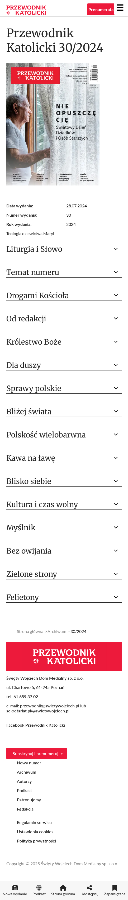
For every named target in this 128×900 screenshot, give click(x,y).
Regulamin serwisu (34, 822)
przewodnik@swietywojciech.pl (49, 705)
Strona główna (30, 631)
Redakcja (25, 808)
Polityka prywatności (36, 840)
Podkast (24, 790)
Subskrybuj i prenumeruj (35, 753)
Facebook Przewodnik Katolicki (36, 724)
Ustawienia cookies (35, 831)
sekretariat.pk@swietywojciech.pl (37, 710)
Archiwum (57, 631)
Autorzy (24, 781)
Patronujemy (29, 799)
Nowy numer (29, 762)
